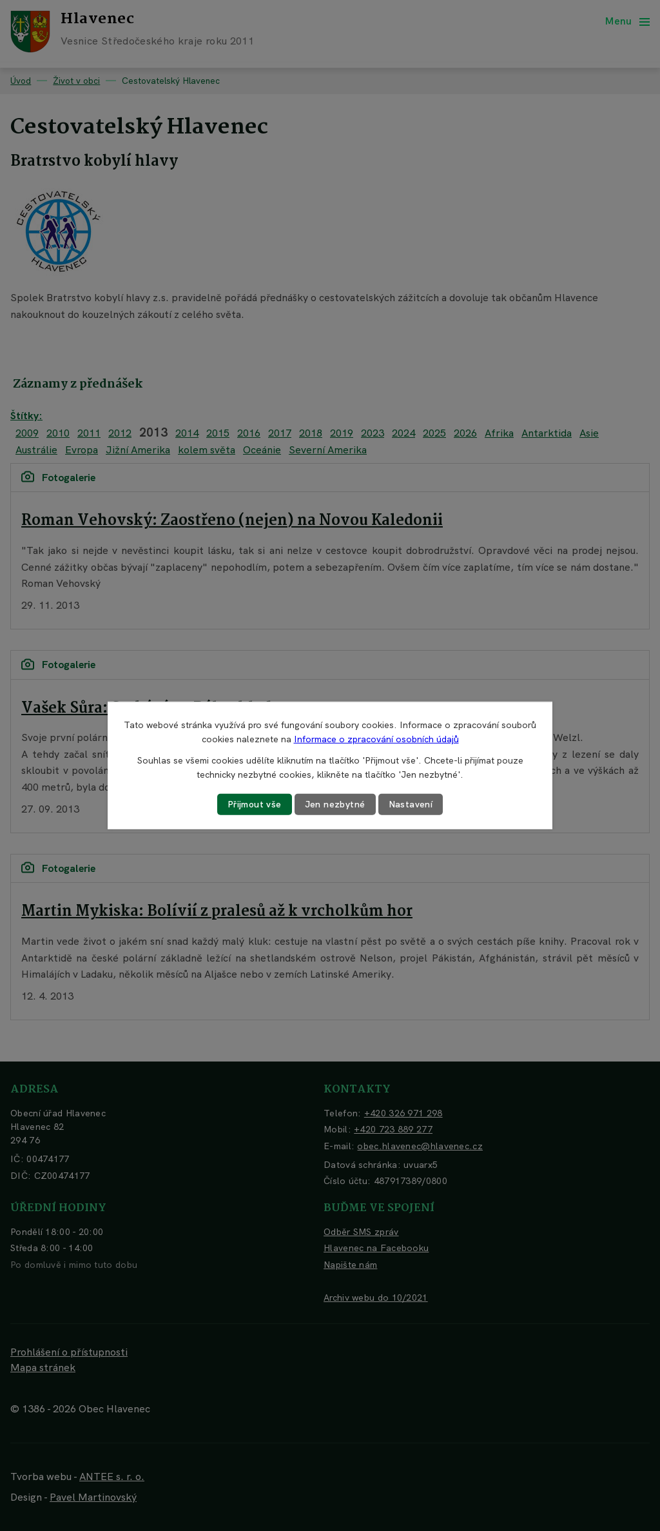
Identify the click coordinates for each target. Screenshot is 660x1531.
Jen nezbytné (335, 804)
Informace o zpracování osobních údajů (376, 739)
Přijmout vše (255, 804)
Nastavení (411, 804)
